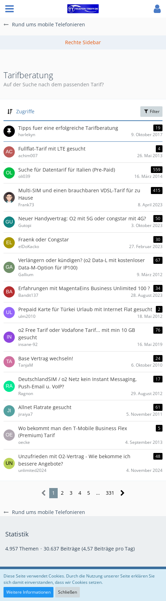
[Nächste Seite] (122, 493)
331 (110, 492)
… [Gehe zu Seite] (98, 492)
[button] (9, 8)
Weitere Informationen (28, 592)
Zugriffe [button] (25, 111)
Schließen (67, 592)
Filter (151, 111)
